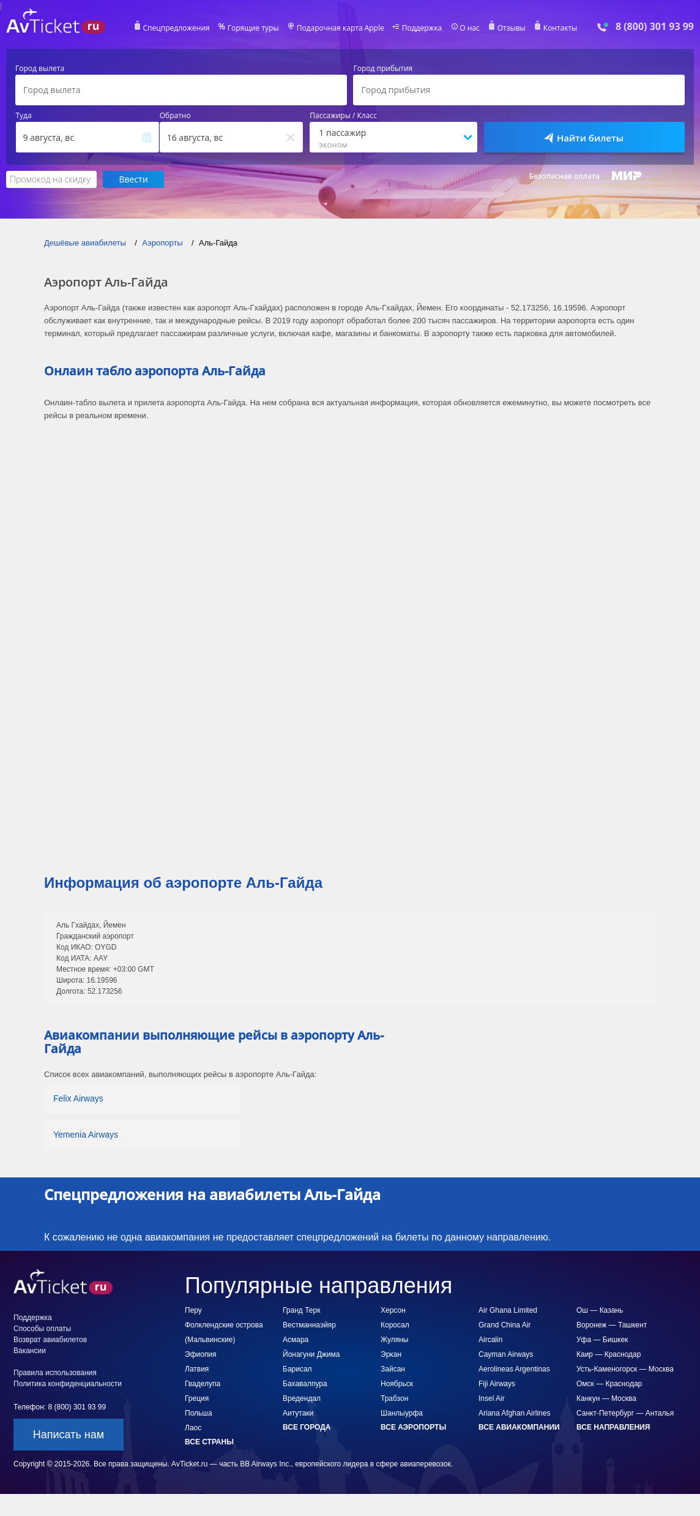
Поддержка (422, 28)
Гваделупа (202, 1383)
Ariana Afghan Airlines (514, 1413)
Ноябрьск (397, 1383)
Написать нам (68, 1434)
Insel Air (491, 1398)
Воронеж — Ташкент (611, 1325)
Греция (197, 1398)
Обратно (175, 115)
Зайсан (393, 1369)
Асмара (295, 1339)
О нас (469, 28)
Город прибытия (382, 68)
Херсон (393, 1310)
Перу (193, 1310)
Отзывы (511, 28)
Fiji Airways (496, 1383)
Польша (198, 1413)
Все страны (209, 1442)
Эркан (391, 1354)
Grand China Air (504, 1325)
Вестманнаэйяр (309, 1325)
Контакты (560, 28)
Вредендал (302, 1398)
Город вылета (39, 68)
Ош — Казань (599, 1310)
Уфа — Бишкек (602, 1339)
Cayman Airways (505, 1354)
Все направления (613, 1427)
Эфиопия (201, 1354)
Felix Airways (78, 1098)
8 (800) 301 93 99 (655, 26)
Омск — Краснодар (609, 1383)
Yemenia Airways (85, 1134)
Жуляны (394, 1339)
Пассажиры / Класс (343, 115)
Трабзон (394, 1398)
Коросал (395, 1325)
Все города (306, 1427)
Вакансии (29, 1350)
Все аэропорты (413, 1427)
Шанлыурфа (402, 1413)
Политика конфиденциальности (67, 1383)
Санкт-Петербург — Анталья (625, 1413)
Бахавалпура (305, 1383)
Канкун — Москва (606, 1398)
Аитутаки (298, 1413)
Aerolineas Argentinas (514, 1369)
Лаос (193, 1428)
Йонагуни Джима (311, 1354)
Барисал (297, 1369)
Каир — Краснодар (608, 1354)
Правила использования (55, 1372)
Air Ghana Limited (507, 1310)
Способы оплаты (42, 1328)
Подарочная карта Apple (340, 28)
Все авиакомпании (519, 1427)
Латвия (197, 1369)
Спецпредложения (176, 28)
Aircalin (490, 1339)
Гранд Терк (301, 1310)
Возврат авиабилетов (50, 1339)
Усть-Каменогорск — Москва (625, 1369)
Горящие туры (253, 28)
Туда (24, 115)
